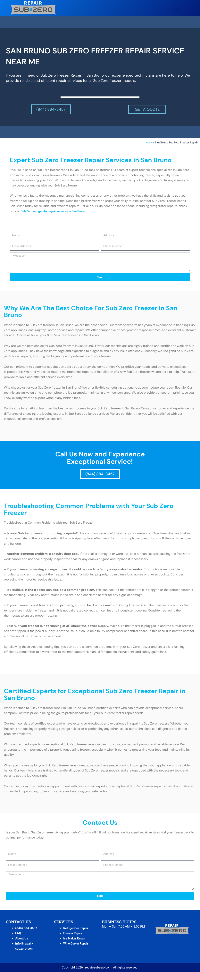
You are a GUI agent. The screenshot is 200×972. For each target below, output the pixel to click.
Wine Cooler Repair (76, 943)
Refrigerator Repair (76, 928)
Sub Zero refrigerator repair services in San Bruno (56, 211)
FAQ (18, 933)
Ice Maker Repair (75, 938)
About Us (21, 938)
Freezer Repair (73, 933)
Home (149, 142)
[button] (176, 9)
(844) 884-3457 (26, 928)
